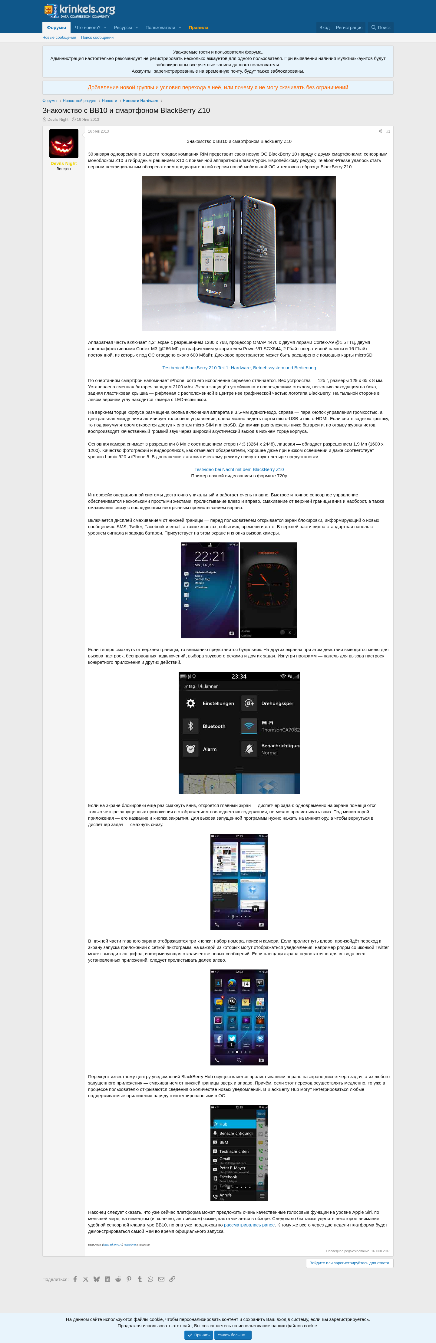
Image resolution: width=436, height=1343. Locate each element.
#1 (388, 131)
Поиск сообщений (97, 37)
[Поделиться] (380, 131)
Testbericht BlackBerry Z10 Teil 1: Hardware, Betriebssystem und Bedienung (239, 367)
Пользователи (160, 27)
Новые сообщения (59, 37)
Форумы (56, 27)
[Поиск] (381, 27)
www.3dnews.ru (112, 1244)
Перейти (130, 1244)
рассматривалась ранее (249, 1224)
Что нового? (88, 27)
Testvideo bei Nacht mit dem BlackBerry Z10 (239, 469)
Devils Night (58, 119)
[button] (105, 27)
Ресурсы (123, 27)
